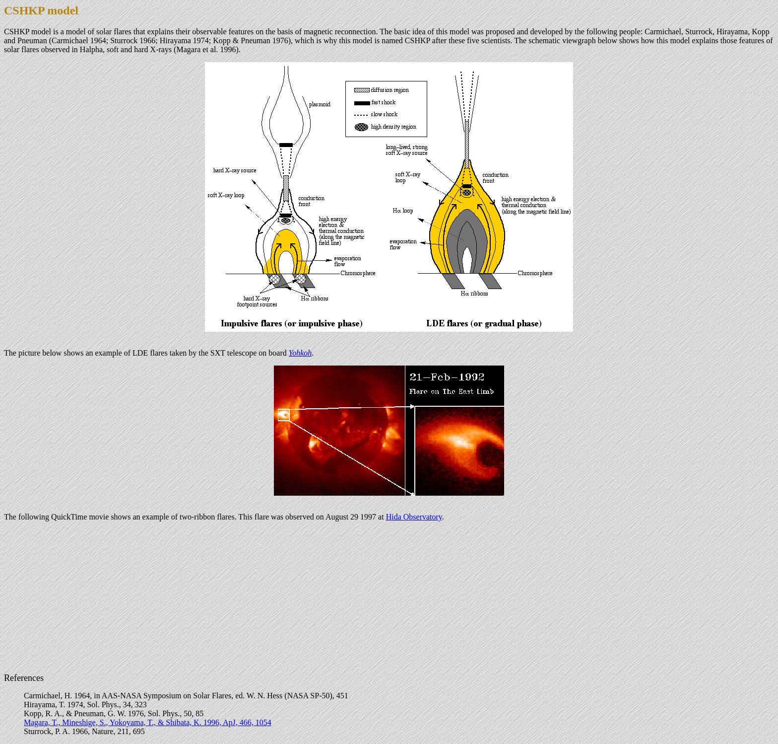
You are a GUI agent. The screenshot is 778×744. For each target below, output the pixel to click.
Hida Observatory (414, 517)
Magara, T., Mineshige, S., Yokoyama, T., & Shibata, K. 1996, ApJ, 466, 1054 (147, 722)
